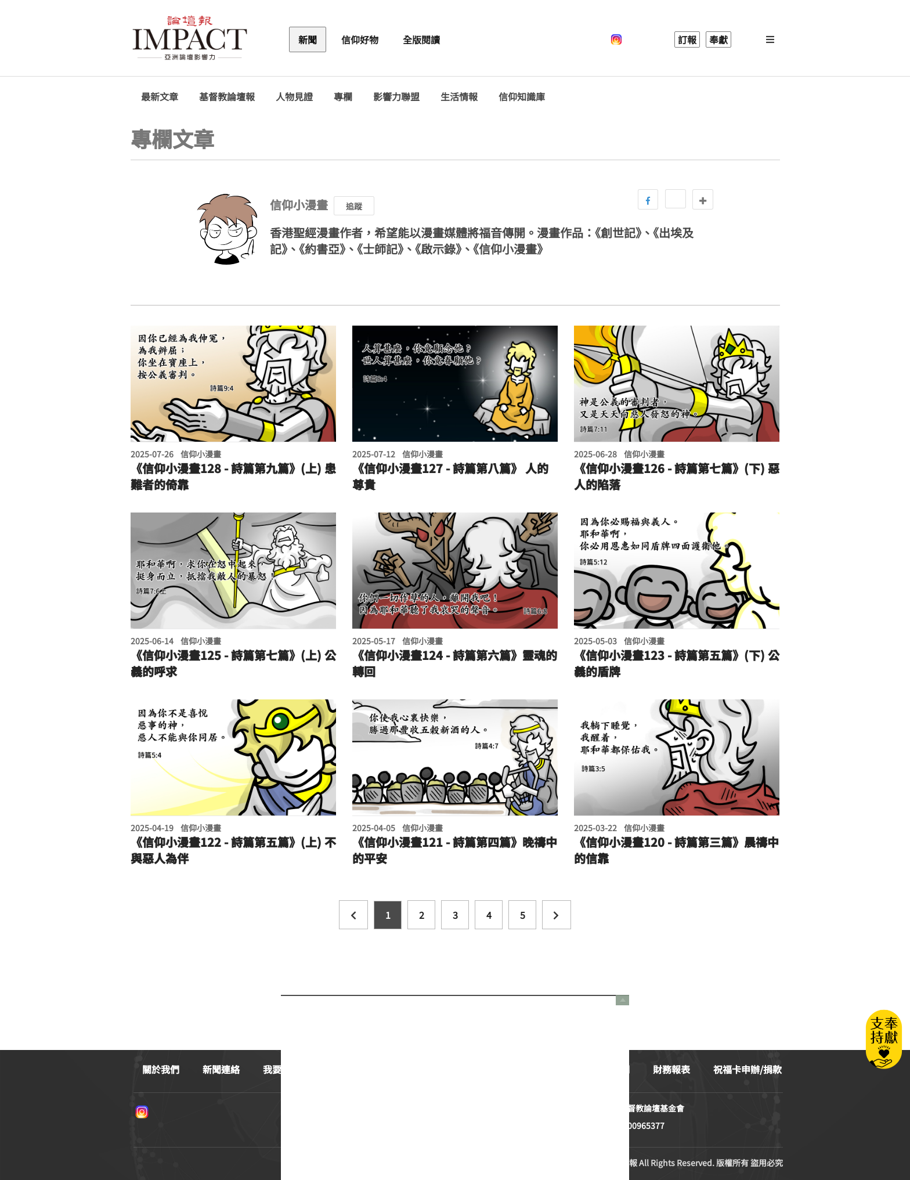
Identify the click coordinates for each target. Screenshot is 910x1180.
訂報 (687, 39)
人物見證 (294, 97)
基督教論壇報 (227, 97)
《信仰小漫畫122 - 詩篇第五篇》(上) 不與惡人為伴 (233, 850)
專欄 (343, 97)
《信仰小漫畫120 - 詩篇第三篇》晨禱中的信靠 (676, 850)
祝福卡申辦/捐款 (747, 1069)
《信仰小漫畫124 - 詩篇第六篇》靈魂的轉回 (454, 663)
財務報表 (671, 1069)
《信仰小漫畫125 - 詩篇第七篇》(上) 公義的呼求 (233, 663)
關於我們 (160, 1069)
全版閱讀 (421, 39)
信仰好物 (359, 39)
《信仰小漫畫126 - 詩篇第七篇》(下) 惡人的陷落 (676, 476)
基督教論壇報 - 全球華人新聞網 (190, 39)
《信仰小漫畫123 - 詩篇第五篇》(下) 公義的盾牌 (676, 663)
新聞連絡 (221, 1069)
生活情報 (459, 97)
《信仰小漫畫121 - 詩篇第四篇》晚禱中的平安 (454, 850)
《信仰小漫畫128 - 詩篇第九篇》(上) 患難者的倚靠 (233, 476)
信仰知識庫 (522, 97)
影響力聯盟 (396, 97)
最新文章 (159, 97)
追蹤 (354, 206)
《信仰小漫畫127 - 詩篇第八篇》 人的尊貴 (450, 476)
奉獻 (718, 39)
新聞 (307, 39)
